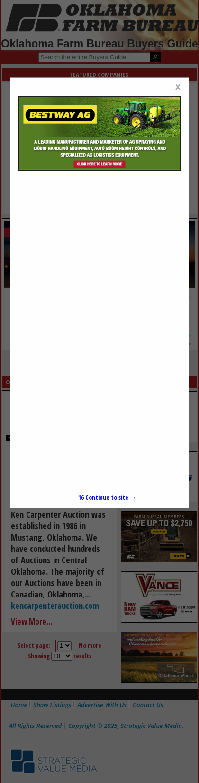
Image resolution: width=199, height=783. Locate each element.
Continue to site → (107, 497)
